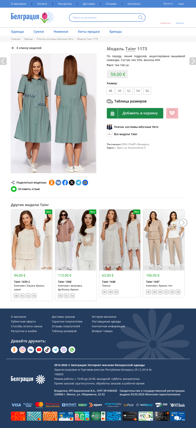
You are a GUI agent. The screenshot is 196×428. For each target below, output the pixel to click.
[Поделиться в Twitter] (72, 182)
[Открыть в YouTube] (39, 349)
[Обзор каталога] (132, 127)
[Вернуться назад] (26, 48)
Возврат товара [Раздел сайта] (102, 331)
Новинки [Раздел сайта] (61, 31)
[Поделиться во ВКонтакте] (58, 182)
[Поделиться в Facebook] (65, 182)
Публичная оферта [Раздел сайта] (23, 321)
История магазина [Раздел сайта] (104, 316)
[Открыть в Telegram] (55, 349)
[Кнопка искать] (141, 18)
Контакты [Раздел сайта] (134, 4)
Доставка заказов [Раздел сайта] (63, 316)
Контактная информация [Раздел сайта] (108, 326)
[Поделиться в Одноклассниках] (52, 182)
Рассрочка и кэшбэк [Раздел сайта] (24, 331)
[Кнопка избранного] (172, 113)
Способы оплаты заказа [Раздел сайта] (26, 326)
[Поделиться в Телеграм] (78, 182)
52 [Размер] (129, 91)
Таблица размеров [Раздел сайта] (64, 331)
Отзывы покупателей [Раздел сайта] (66, 326)
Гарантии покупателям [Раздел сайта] (67, 321)
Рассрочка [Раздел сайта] (65, 4)
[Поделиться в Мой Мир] (85, 182)
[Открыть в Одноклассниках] (14, 349)
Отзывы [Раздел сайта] (111, 4)
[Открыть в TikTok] (47, 349)
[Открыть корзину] (180, 17)
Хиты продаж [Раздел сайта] (89, 31)
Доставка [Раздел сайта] (89, 4)
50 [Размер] (119, 91)
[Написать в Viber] (63, 349)
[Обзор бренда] (122, 134)
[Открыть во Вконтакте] (30, 349)
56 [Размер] (147, 91)
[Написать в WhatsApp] (72, 349)
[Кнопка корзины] (135, 113)
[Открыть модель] (31, 255)
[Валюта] (180, 3)
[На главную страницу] (32, 17)
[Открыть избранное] (165, 17)
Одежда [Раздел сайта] (17, 31)
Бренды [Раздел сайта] (115, 31)
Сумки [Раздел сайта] (38, 31)
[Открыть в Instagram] (22, 349)
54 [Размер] (138, 91)
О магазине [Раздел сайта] (18, 4)
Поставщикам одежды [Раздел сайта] (106, 321)
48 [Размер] (110, 91)
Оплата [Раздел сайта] (42, 4)
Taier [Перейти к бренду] (130, 48)
